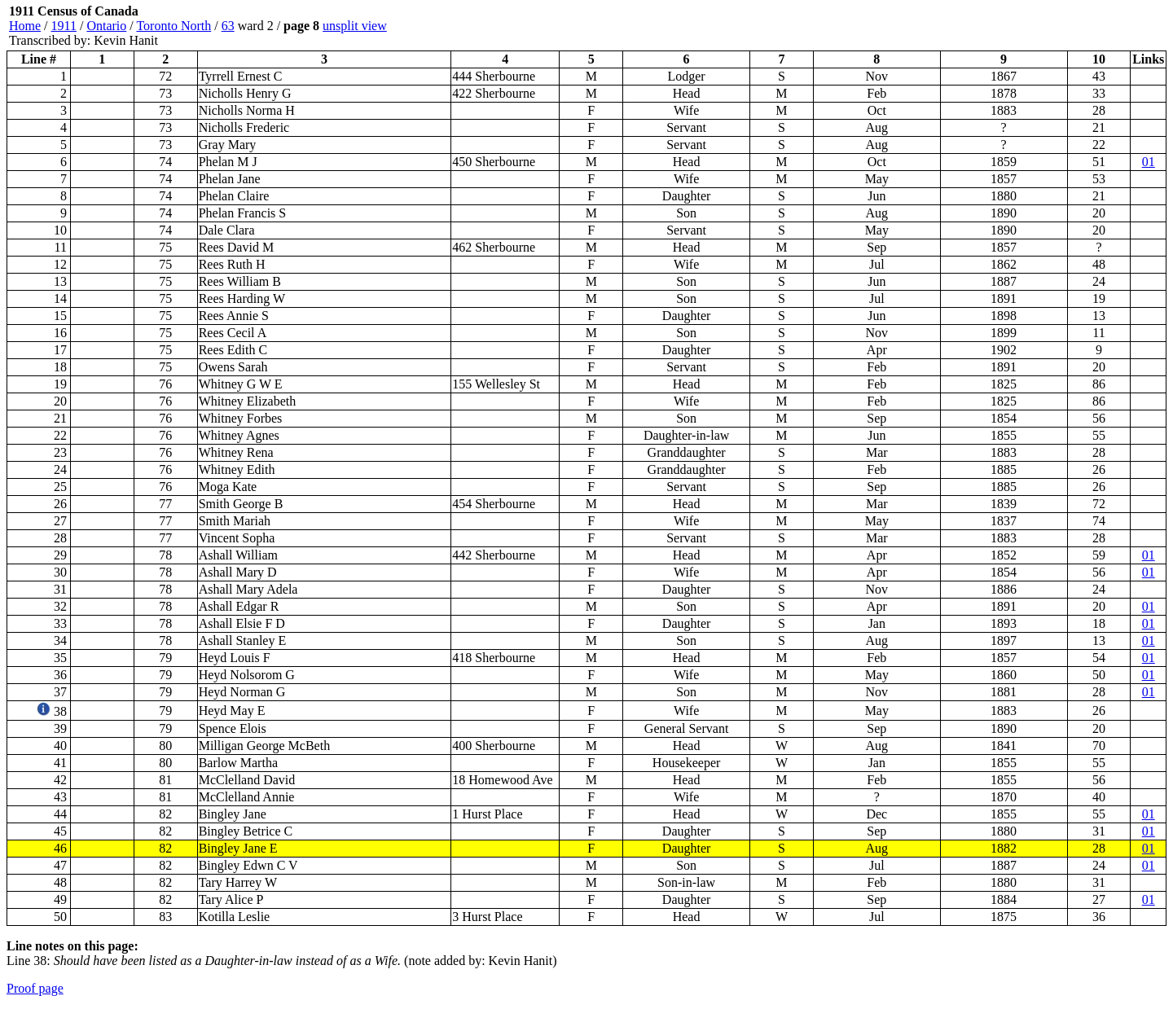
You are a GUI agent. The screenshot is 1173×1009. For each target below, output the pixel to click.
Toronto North (173, 26)
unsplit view (355, 26)
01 (1148, 162)
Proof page (35, 988)
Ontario (106, 26)
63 (228, 26)
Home (25, 26)
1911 (64, 26)
